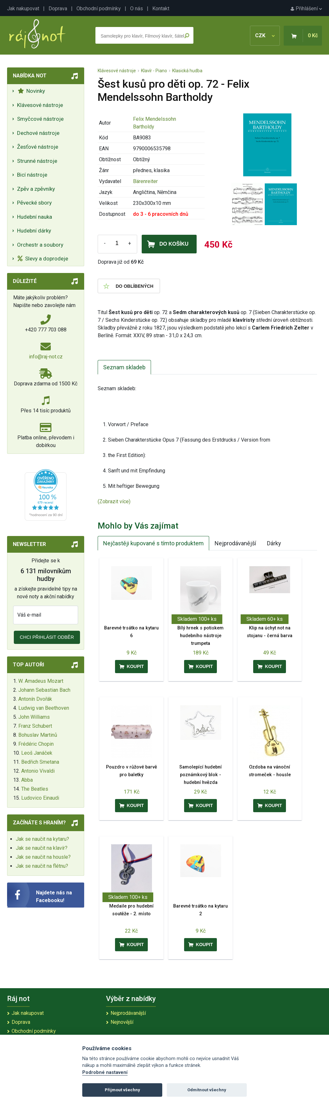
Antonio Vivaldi (38, 771)
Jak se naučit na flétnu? (42, 866)
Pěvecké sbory (34, 202)
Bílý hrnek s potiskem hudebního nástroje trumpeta (200, 635)
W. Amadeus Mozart (40, 681)
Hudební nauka (34, 217)
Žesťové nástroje (37, 147)
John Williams (34, 717)
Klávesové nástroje (40, 105)
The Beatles (34, 789)
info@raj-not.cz (46, 357)
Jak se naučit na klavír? (41, 848)
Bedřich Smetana (40, 762)
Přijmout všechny (122, 1089)
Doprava (58, 8)
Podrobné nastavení (105, 1072)
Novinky (31, 91)
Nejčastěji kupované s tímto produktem (153, 543)
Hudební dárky (34, 230)
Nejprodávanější (235, 543)
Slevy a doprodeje (43, 258)
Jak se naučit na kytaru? (42, 839)
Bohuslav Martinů (37, 735)
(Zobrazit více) (114, 501)
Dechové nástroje (38, 133)
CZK (265, 35)
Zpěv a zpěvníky (36, 189)
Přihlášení (306, 8)
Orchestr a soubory (40, 245)
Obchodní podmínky (98, 8)
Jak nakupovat (23, 8)
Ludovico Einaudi (40, 798)
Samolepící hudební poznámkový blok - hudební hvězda (200, 774)
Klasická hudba (187, 70)
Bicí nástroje (32, 174)
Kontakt (160, 8)
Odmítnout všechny (206, 1089)
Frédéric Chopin (36, 744)
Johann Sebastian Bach (44, 690)
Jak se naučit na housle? (43, 857)
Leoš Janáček (36, 753)
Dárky (274, 543)
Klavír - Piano (154, 70)
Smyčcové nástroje (40, 119)
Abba (27, 780)
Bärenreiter (145, 181)
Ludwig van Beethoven (43, 708)
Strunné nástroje (37, 161)
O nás (136, 8)
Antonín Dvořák (35, 699)
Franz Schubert (35, 726)
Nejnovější (122, 1022)
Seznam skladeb (124, 367)
